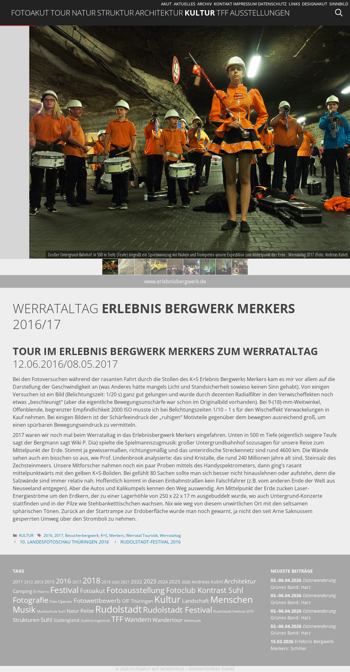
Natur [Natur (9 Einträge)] (73, 610)
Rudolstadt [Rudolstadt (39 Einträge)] (118, 609)
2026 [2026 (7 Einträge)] (186, 582)
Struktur (115, 12)
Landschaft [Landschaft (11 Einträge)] (195, 600)
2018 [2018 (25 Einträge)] (91, 580)
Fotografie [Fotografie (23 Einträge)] (30, 600)
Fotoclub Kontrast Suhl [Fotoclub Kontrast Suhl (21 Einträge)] (204, 590)
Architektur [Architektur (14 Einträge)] (240, 581)
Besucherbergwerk (82, 535)
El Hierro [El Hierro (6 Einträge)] (41, 591)
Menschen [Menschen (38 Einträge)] (231, 599)
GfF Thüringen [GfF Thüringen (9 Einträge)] (137, 600)
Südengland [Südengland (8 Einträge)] (66, 620)
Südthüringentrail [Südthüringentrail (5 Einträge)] (95, 620)
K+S (104, 535)
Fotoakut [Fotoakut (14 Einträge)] (92, 590)
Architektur (159, 12)
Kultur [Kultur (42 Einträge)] (167, 599)
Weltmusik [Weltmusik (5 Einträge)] (192, 620)
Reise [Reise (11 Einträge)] (87, 610)
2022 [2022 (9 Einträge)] (136, 581)
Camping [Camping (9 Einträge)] (22, 591)
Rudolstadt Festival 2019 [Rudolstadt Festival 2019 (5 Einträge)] (233, 611)
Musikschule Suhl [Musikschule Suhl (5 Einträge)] (51, 611)
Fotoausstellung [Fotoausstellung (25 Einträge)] (135, 590)
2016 (48, 535)
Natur (84, 12)
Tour (60, 12)
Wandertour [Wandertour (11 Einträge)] (167, 619)
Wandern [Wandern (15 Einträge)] (138, 619)
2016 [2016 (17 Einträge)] (63, 580)
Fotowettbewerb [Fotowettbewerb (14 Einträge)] (97, 600)
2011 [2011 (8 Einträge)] (18, 582)
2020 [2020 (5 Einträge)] (115, 582)
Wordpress (172, 669)
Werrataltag (170, 535)
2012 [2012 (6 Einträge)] (28, 582)
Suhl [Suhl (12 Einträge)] (46, 619)
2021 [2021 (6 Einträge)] (125, 582)
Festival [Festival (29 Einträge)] (64, 590)
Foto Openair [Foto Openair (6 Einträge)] (61, 601)
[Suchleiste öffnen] (341, 12)
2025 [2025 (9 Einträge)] (174, 581)
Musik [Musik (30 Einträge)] (24, 609)
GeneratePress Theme (211, 669)
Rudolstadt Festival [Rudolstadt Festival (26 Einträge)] (177, 609)
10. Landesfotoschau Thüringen (64, 542)
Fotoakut (30, 12)
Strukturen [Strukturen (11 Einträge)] (26, 619)
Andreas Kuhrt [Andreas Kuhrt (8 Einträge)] (207, 582)
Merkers (116, 535)
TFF (222, 12)
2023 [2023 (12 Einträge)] (150, 581)
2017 (58, 535)
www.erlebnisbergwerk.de (175, 281)
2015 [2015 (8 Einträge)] (49, 582)
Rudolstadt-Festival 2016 (150, 542)
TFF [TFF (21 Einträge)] (117, 619)
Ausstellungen (260, 12)
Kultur (200, 12)
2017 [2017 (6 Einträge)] (76, 582)
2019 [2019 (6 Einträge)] (106, 582)
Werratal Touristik (142, 535)
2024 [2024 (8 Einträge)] (163, 582)
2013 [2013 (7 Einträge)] (38, 582)
